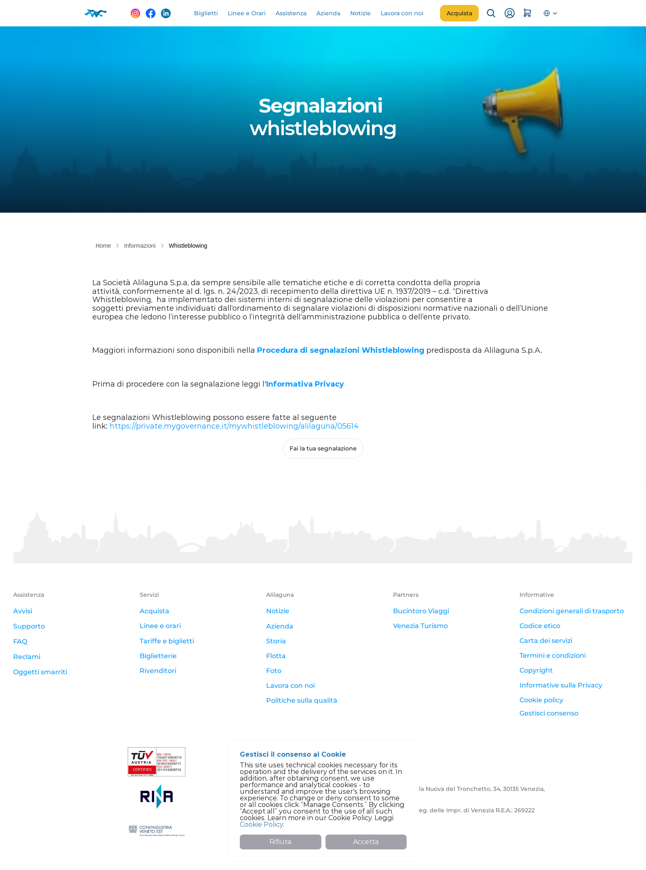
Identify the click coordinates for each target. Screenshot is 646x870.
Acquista (154, 611)
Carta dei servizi (546, 641)
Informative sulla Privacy (561, 685)
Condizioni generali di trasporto (572, 611)
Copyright (536, 670)
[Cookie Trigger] (549, 713)
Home (103, 245)
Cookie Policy (261, 824)
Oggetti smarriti (40, 672)
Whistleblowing (188, 245)
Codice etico (540, 626)
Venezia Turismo (420, 626)
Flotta (276, 656)
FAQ (20, 641)
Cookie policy (541, 700)
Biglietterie (158, 656)
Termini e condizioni (553, 655)
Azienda (279, 626)
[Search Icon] (491, 13)
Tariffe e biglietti (167, 641)
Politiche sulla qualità (301, 700)
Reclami (26, 657)
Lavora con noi (290, 685)
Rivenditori (158, 671)
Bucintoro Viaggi (421, 611)
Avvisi (22, 611)
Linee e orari (160, 626)
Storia (276, 641)
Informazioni (139, 245)
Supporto (29, 626)
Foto (273, 671)
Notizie (277, 611)
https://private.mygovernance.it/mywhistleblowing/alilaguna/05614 (234, 426)
